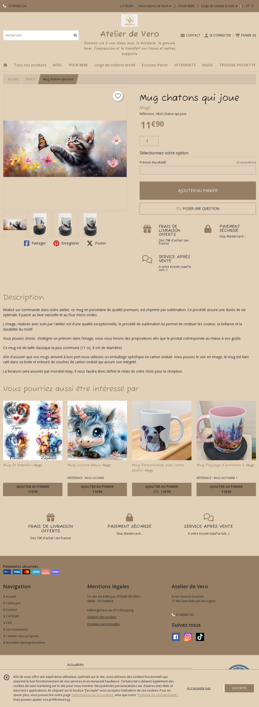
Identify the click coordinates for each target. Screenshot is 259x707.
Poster (96, 243)
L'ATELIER (11, 616)
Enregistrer (66, 243)
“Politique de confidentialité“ (157, 695)
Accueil (13, 79)
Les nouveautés (15, 629)
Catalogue (11, 603)
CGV (7, 623)
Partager (35, 243)
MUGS (30, 79)
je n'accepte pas (198, 688)
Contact (10, 610)
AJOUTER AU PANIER (198, 190)
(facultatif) (198, 162)
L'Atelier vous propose (20, 636)
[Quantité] (149, 141)
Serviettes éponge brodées (24, 642)
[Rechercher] (75, 35)
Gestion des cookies (101, 617)
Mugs (145, 107)
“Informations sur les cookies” (92, 695)
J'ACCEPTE (239, 688)
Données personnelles (103, 624)
